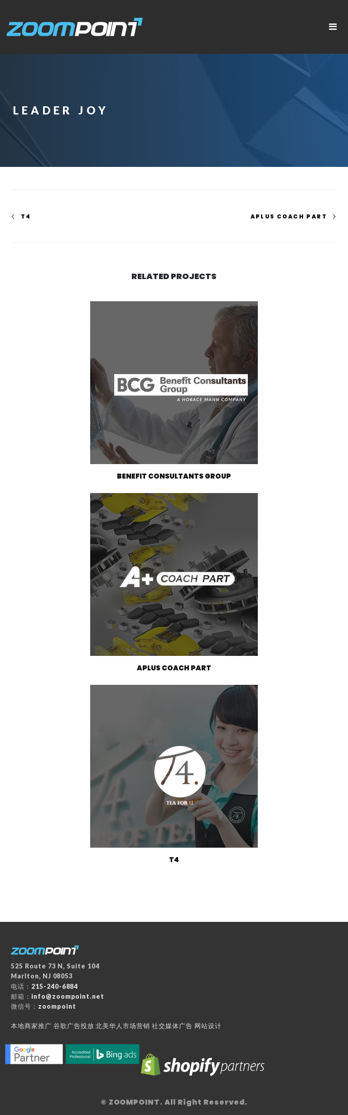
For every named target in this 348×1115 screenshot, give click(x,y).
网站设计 (208, 1026)
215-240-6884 (54, 986)
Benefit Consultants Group (174, 476)
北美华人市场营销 (123, 1026)
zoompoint (57, 1006)
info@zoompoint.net (67, 996)
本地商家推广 (31, 1026)
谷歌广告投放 (73, 1026)
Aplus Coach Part (289, 217)
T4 (26, 217)
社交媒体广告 (172, 1026)
